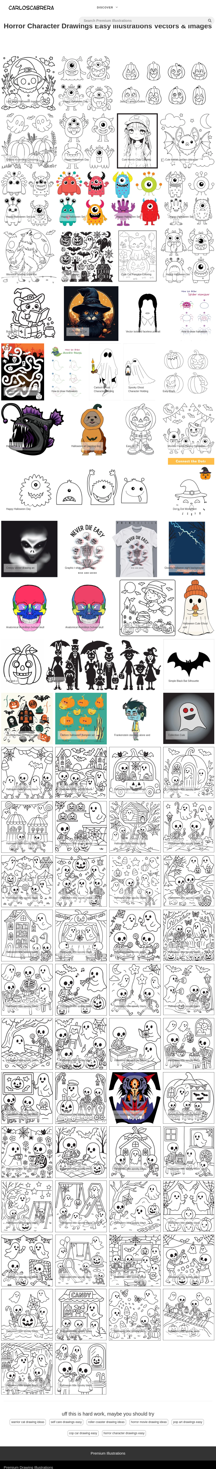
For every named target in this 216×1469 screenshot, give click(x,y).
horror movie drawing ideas (149, 1422)
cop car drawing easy (83, 1433)
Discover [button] (108, 7)
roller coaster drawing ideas (106, 1422)
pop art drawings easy (187, 1422)
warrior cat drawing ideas (27, 1422)
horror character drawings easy (124, 1433)
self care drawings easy (66, 1422)
